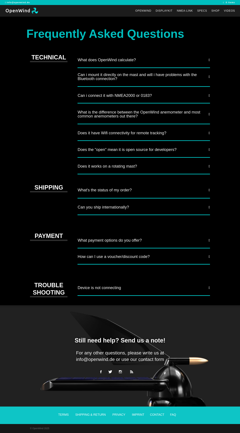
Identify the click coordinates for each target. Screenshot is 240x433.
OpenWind (143, 11)
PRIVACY (118, 414)
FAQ (173, 414)
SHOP (215, 11)
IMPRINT (138, 414)
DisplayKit (164, 11)
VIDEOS (229, 11)
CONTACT (157, 414)
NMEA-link (185, 11)
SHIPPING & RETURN (91, 414)
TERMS (63, 414)
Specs (202, 11)
